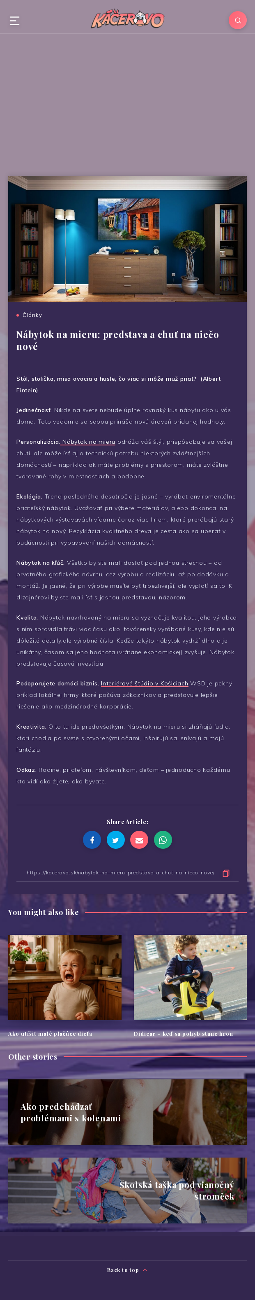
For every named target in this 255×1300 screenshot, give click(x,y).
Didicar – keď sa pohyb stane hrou (183, 1033)
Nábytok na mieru (87, 441)
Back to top (127, 1270)
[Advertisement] (127, 101)
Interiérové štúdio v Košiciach (144, 683)
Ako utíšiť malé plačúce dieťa (50, 1033)
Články (32, 315)
